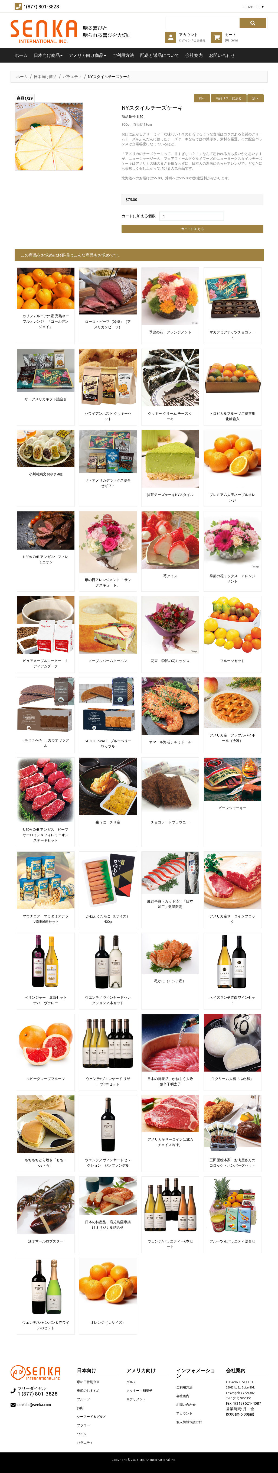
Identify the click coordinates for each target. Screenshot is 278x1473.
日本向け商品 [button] (48, 55)
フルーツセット (232, 660)
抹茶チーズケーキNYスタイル (170, 494)
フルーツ (83, 1398)
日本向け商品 (45, 76)
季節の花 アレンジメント (170, 331)
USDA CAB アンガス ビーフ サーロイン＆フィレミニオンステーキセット (47, 834)
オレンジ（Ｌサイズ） (108, 1321)
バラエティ (72, 76)
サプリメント (136, 1398)
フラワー (83, 1424)
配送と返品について (159, 55)
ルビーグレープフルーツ (45, 1078)
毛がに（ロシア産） (171, 980)
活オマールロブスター (45, 1240)
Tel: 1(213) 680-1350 (238, 1397)
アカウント (184, 1412)
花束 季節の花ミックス (170, 660)
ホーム (22, 76)
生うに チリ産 (108, 821)
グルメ (131, 1381)
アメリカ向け (141, 1369)
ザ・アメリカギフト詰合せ (46, 398)
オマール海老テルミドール (170, 741)
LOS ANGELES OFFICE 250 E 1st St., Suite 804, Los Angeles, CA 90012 (240, 1386)
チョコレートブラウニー (170, 821)
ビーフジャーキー (232, 807)
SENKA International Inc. (157, 1459)
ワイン (82, 1433)
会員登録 (199, 40)
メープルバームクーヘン (108, 660)
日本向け (86, 1369)
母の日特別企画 (88, 1381)
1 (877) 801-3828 (38, 1393)
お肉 (80, 1407)
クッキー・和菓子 (139, 1389)
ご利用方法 (123, 55)
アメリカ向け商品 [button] (87, 55)
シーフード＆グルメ (91, 1415)
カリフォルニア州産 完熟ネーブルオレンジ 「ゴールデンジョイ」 (45, 320)
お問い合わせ (222, 55)
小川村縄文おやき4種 (46, 473)
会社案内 (194, 55)
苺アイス (170, 575)
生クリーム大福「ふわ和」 (232, 1078)
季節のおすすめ (88, 1389)
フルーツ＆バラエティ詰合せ (232, 1240)
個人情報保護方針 (189, 1421)
